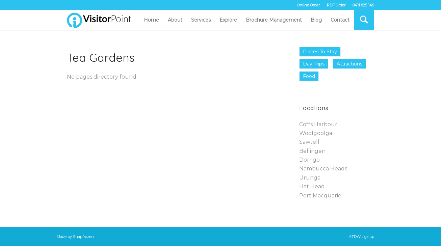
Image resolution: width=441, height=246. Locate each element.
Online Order (308, 5)
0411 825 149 (363, 5)
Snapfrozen (83, 236)
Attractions (349, 64)
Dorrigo (309, 160)
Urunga (309, 177)
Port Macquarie (320, 195)
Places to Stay (320, 52)
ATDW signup (361, 236)
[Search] (364, 20)
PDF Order (336, 5)
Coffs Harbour (318, 124)
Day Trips (314, 64)
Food (309, 76)
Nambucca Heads (323, 168)
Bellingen (312, 151)
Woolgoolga (315, 133)
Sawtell (309, 142)
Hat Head (312, 186)
